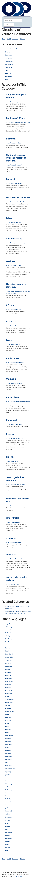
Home (3, 39)
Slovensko (15, 614)
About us (19, 876)
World (9, 39)
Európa (8, 614)
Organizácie (10, 608)
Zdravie (22, 39)
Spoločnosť (27, 606)
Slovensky (15, 39)
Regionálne (27, 611)
